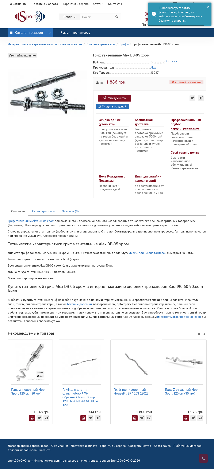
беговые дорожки (79, 304)
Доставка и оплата (44, 4)
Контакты (115, 4)
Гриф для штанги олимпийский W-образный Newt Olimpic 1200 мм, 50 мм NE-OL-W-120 (80, 397)
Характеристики (43, 211)
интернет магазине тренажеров (179, 316)
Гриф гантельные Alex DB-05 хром (31, 221)
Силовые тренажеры (101, 44)
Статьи (98, 4)
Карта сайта (162, 445)
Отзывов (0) (70, 211)
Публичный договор (187, 445)
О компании (18, 4)
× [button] (208, 6)
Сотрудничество (139, 445)
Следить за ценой (112, 106)
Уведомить (114, 98)
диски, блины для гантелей (147, 252)
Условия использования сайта (29, 450)
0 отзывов (171, 61)
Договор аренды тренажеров (28, 445)
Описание (18, 211)
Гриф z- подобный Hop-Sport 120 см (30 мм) (28, 391)
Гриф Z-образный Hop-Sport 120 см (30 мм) (181, 391)
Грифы (124, 44)
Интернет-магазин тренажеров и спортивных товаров (45, 44)
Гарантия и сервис (75, 4)
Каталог (30, 31)
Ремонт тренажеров (76, 32)
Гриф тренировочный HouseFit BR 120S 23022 (131, 391)
